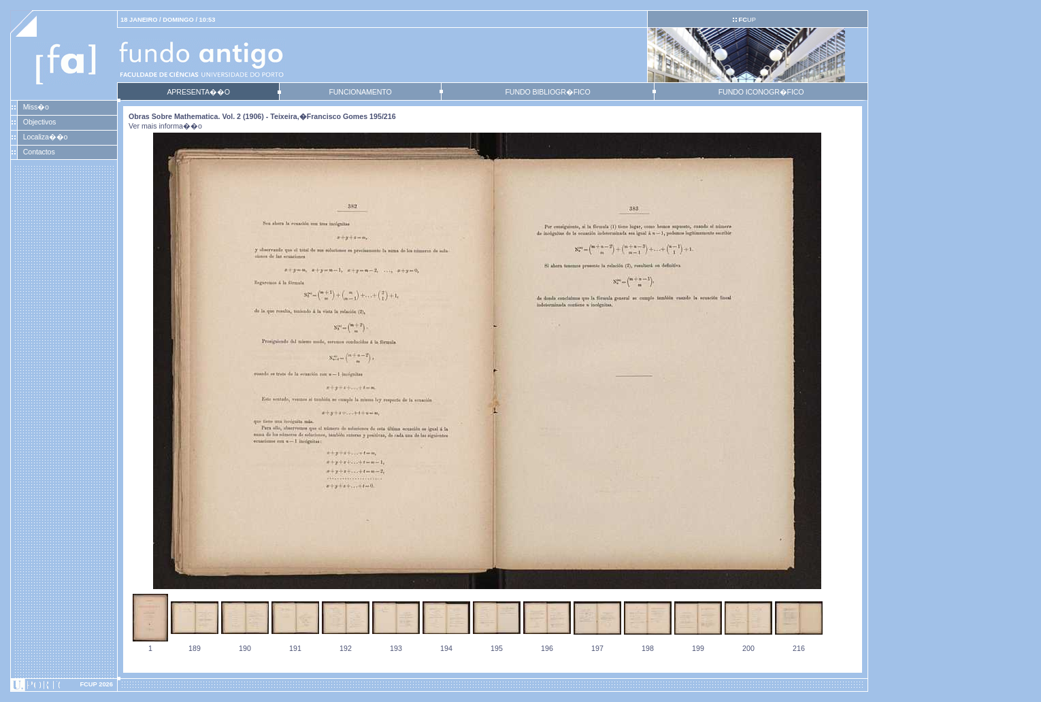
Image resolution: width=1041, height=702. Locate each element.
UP (746, 19)
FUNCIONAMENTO (360, 92)
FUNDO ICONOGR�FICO (761, 92)
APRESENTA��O (198, 92)
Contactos (39, 152)
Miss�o (36, 107)
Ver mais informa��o (165, 126)
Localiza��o (45, 137)
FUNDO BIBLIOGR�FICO (547, 92)
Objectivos (39, 122)
